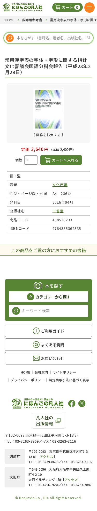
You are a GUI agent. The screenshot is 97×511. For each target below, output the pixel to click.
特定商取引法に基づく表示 (69, 379)
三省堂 (58, 210)
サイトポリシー (64, 372)
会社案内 (41, 372)
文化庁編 (60, 184)
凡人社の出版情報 (44, 420)
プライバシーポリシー (27, 379)
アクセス (47, 456)
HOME (25, 372)
